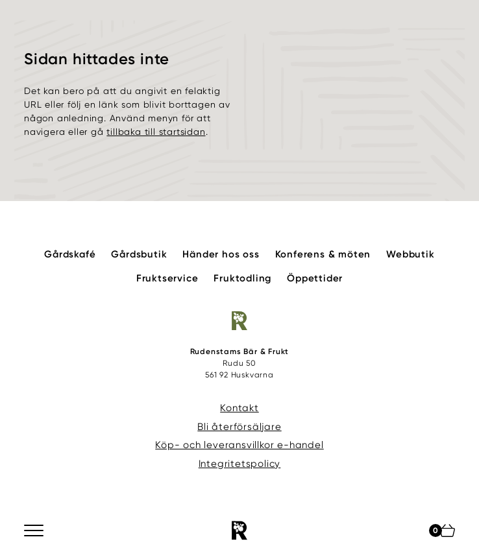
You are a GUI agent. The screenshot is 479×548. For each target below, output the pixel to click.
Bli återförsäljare (239, 427)
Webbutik (410, 254)
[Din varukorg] (447, 530)
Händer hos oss (220, 254)
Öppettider (315, 278)
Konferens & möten (323, 254)
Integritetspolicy (240, 464)
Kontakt (239, 408)
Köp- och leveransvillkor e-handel (239, 445)
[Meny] (34, 530)
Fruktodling (242, 278)
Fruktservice (167, 278)
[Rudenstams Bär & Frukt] (239, 530)
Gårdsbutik (139, 254)
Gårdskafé (69, 254)
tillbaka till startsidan (155, 131)
